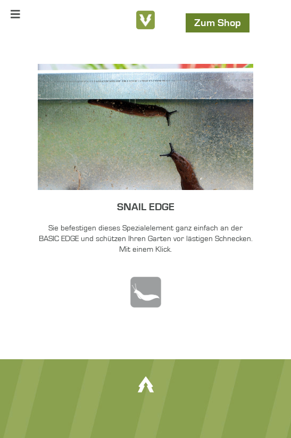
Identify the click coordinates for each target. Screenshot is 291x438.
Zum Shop (217, 23)
